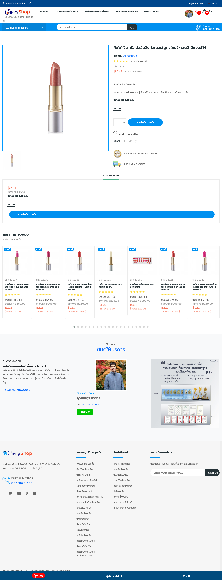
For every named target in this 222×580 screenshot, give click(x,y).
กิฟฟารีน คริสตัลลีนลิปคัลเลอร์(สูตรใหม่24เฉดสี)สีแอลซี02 (204, 286)
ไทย (212, 3)
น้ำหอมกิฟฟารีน (83, 543)
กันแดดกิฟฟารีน (120, 472)
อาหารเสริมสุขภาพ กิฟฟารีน (89, 494)
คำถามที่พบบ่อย (120, 494)
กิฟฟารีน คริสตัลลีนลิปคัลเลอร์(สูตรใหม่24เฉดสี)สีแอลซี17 (17, 286)
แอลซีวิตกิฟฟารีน (121, 477)
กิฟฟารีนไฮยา (82, 516)
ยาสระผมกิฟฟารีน (121, 461)
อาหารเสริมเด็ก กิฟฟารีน (88, 499)
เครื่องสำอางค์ (129, 55)
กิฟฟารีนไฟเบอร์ (84, 488)
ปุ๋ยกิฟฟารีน (118, 488)
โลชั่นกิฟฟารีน (82, 527)
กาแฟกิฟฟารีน (83, 472)
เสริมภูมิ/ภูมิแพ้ (83, 505)
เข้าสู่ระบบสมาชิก (195, 3)
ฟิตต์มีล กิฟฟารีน (84, 466)
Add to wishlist (125, 134)
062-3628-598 (211, 29)
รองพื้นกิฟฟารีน (83, 510)
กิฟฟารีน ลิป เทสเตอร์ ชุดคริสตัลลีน (140, 285)
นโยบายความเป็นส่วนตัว (124, 505)
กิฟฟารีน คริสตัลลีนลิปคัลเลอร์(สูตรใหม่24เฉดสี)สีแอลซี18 (48, 286)
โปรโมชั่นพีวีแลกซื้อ (85, 461)
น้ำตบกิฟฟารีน (83, 521)
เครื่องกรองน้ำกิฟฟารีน (87, 477)
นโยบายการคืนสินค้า (122, 499)
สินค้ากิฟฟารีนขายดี (85, 538)
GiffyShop (32, 568)
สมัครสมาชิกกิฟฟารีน (126, 12)
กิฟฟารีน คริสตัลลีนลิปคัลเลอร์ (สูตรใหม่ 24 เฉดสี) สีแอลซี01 (172, 286)
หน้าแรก (44, 12)
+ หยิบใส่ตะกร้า (145, 122)
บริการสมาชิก (151, 12)
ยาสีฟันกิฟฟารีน (83, 532)
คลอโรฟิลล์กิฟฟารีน (122, 483)
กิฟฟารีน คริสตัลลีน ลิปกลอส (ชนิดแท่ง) (111, 285)
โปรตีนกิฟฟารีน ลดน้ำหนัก (96, 11)
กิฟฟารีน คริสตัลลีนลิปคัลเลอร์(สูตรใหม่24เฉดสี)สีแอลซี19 (79, 286)
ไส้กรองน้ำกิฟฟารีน (85, 483)
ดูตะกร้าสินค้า (114, 575)
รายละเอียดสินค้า (111, 175)
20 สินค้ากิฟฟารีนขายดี (66, 11)
